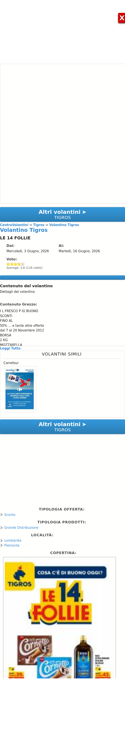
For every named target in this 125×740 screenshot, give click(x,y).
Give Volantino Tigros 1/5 (8, 264)
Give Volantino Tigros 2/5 (12, 264)
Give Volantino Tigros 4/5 (19, 264)
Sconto (9, 515)
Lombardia (12, 540)
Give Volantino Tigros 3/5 (15, 264)
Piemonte (12, 545)
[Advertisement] (62, 30)
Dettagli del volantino (17, 292)
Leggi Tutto (10, 348)
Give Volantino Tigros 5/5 (23, 264)
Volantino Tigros (24, 230)
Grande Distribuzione (21, 528)
